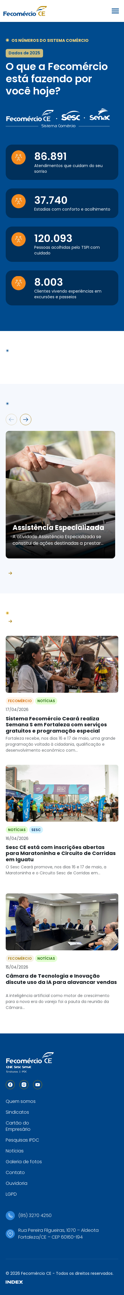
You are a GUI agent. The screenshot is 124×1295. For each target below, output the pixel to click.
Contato (15, 1172)
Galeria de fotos (24, 1161)
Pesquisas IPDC (22, 1140)
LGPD (11, 1194)
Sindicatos (17, 1112)
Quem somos (21, 1101)
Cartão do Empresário (18, 1126)
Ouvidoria (16, 1183)
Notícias (15, 1151)
